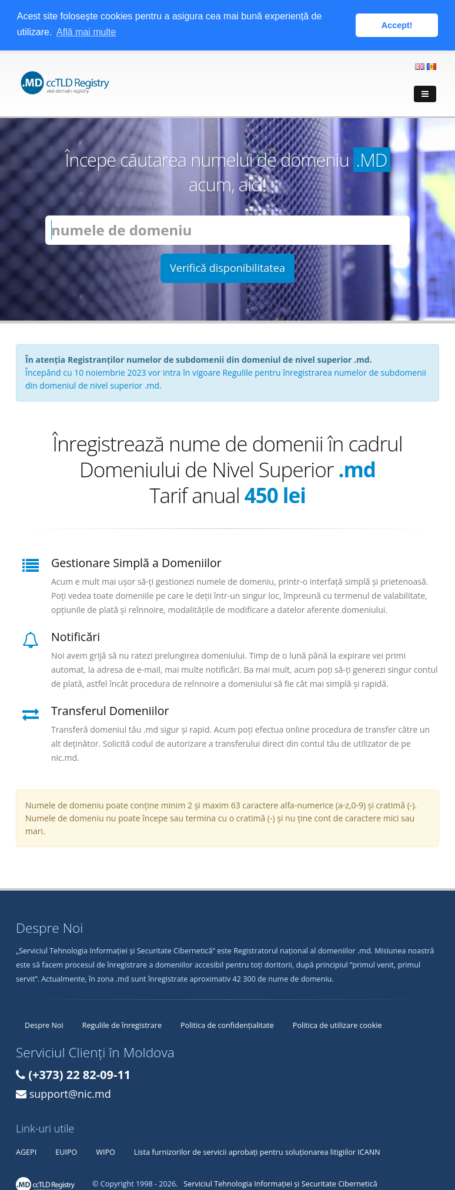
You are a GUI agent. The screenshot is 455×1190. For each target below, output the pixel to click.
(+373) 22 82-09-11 (79, 1073)
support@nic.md (70, 1093)
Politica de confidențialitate (227, 1024)
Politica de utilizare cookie (337, 1024)
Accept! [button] (397, 25)
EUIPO (66, 1151)
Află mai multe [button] (86, 32)
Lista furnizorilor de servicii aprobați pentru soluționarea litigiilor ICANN (257, 1151)
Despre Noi (44, 1024)
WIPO (105, 1151)
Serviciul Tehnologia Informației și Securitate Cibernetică (280, 1183)
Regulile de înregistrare (122, 1024)
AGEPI (26, 1151)
